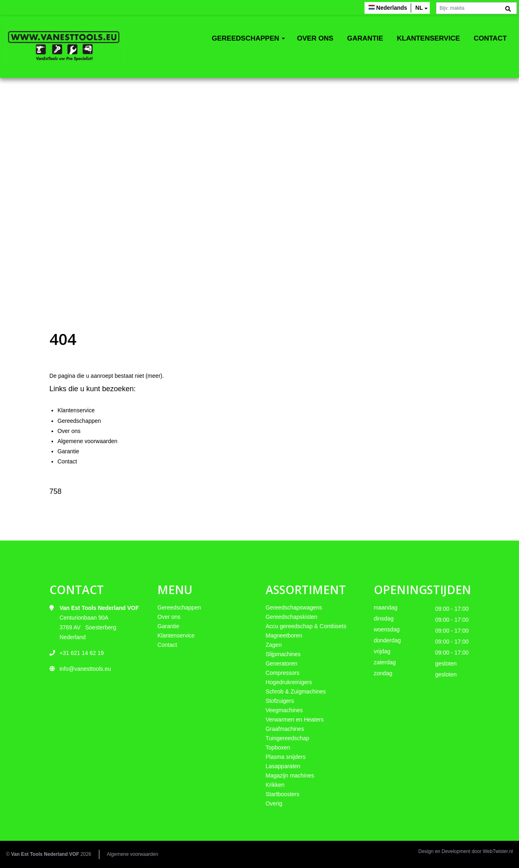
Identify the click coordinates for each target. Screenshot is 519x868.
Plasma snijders (286, 757)
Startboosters (282, 794)
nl (419, 7)
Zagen (274, 645)
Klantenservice (428, 38)
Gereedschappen (245, 38)
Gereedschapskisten (291, 617)
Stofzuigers (280, 701)
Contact (490, 38)
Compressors (282, 673)
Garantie (365, 38)
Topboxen (278, 747)
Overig (274, 803)
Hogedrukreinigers (289, 682)
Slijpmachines (283, 654)
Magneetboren (284, 635)
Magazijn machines (290, 775)
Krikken (275, 785)
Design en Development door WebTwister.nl (465, 851)
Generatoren (282, 663)
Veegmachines (284, 710)
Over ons (315, 38)
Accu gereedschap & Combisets (306, 626)
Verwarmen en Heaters (295, 719)
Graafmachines (285, 729)
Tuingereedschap (287, 738)
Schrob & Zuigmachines (296, 691)
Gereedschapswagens (294, 607)
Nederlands (391, 7)
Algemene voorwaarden (88, 441)
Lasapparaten (283, 766)
